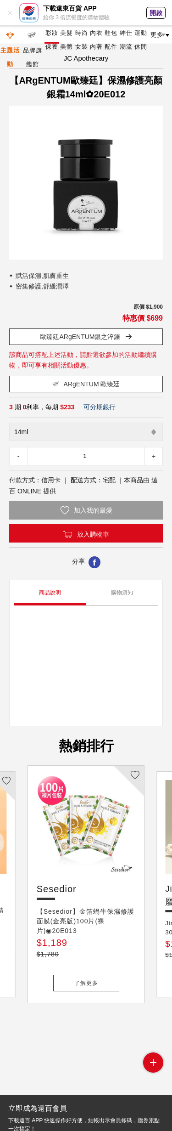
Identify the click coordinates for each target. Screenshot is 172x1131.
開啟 (156, 13)
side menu (153, 1062)
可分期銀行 (99, 407)
